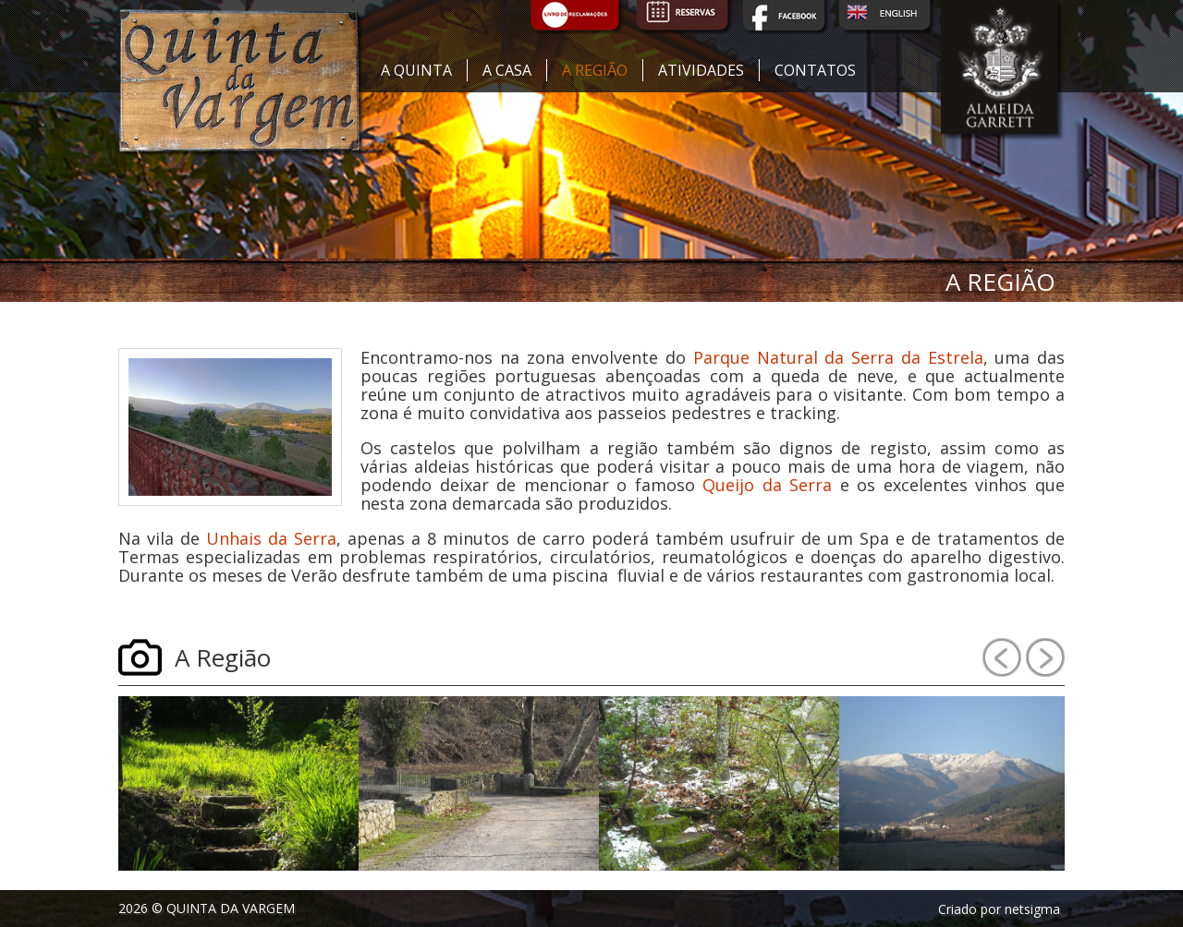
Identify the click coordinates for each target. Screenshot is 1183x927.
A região (595, 70)
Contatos (815, 70)
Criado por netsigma (999, 909)
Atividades (701, 70)
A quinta (416, 70)
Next (1045, 657)
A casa (506, 70)
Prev (1001, 657)
